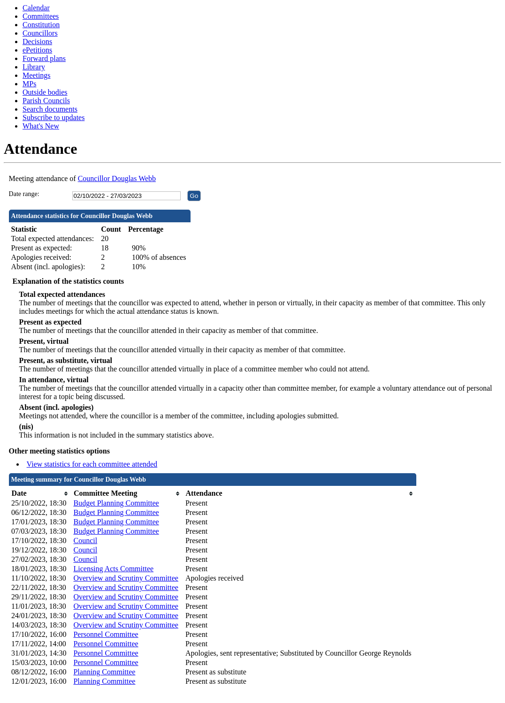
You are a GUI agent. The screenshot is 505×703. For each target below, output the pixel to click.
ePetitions (37, 50)
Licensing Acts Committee (113, 569)
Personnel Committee (105, 634)
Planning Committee (104, 672)
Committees (41, 16)
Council (85, 540)
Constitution (41, 25)
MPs (29, 84)
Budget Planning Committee (116, 503)
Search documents (50, 109)
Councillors (40, 33)
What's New (41, 126)
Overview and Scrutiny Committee (125, 578)
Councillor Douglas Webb (117, 178)
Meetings (37, 75)
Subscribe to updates (53, 117)
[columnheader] (40, 494)
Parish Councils (46, 101)
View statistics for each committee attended (92, 464)
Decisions (37, 41)
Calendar (36, 8)
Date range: (24, 193)
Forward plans (44, 58)
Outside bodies (45, 92)
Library (34, 67)
